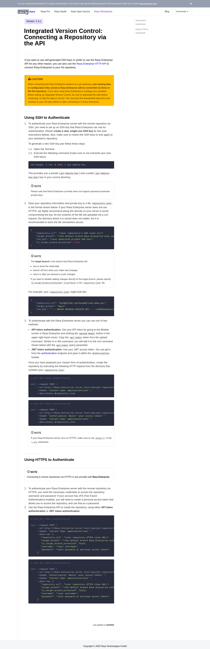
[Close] (191, 4)
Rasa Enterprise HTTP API (91, 63)
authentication (49, 351)
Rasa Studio (61, 11)
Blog (167, 11)
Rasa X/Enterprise (103, 11)
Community (181, 11)
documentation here (148, 3)
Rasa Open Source (80, 11)
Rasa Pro (45, 11)
